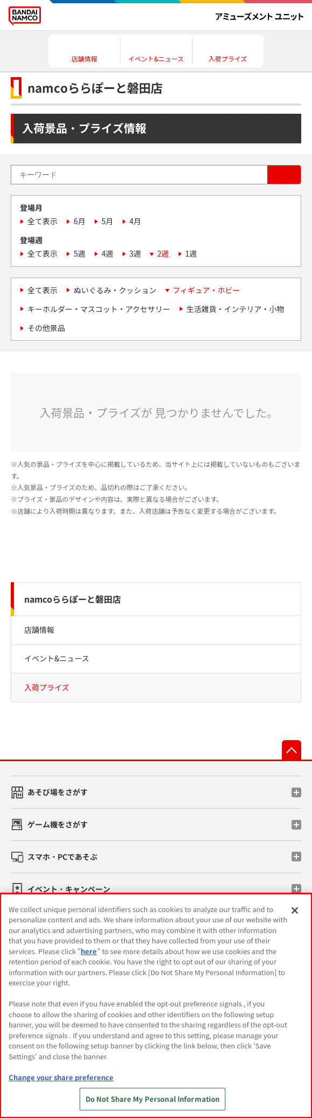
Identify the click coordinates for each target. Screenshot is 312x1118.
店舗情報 (39, 629)
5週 (80, 253)
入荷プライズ (46, 687)
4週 (108, 253)
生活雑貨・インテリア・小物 (235, 308)
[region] (156, 1005)
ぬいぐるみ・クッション (115, 290)
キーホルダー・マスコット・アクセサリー (98, 308)
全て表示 (42, 221)
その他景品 (46, 327)
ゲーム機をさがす (57, 824)
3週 (135, 253)
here (89, 951)
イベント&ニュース (56, 658)
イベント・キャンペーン (68, 889)
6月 (80, 221)
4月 (135, 221)
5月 (108, 221)
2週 (163, 253)
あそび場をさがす (57, 791)
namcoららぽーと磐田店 (72, 598)
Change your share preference (61, 1077)
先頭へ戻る (291, 750)
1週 (191, 253)
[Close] (295, 910)
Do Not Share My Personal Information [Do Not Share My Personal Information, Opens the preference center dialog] (153, 1099)
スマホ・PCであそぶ (62, 856)
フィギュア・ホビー (206, 290)
